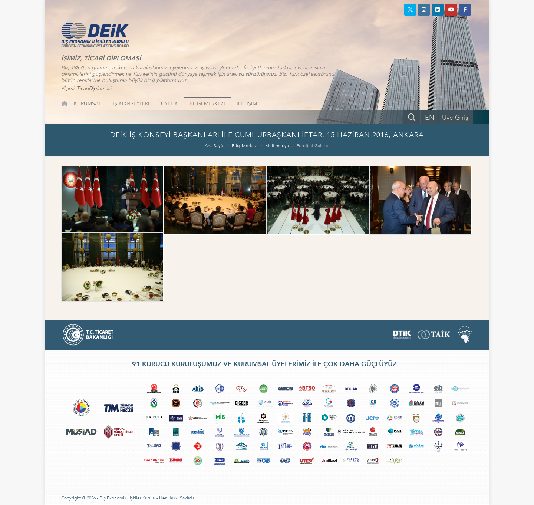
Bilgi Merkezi (245, 146)
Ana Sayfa (214, 146)
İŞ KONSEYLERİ (131, 103)
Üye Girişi (456, 117)
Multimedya (277, 146)
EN (429, 117)
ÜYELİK (169, 103)
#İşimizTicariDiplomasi (86, 88)
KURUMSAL (87, 103)
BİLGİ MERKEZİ (207, 103)
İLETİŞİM (247, 103)
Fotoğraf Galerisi (312, 146)
